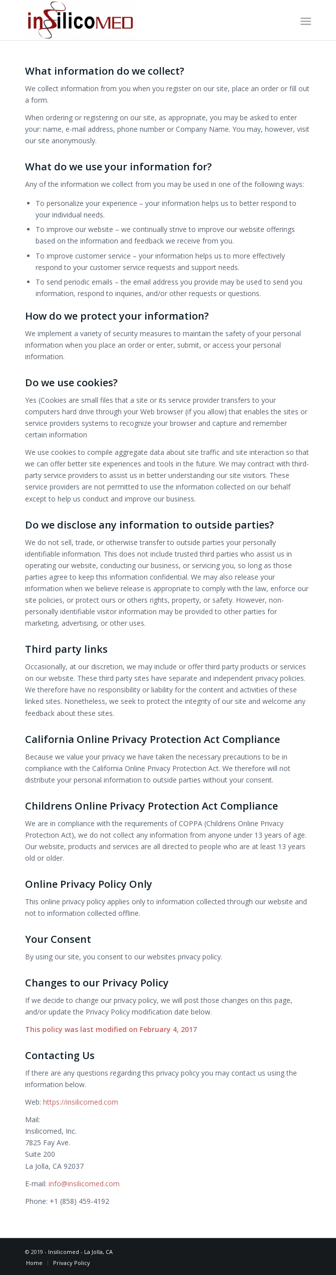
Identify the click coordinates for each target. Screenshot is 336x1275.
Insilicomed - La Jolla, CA (80, 1251)
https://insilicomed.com (80, 1102)
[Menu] (304, 21)
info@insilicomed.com (84, 1183)
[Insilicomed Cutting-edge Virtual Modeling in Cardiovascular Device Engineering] (139, 20)
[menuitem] (304, 21)
